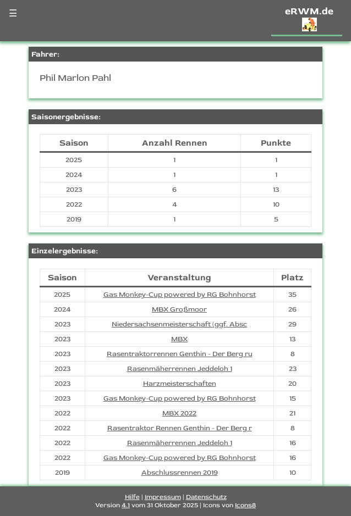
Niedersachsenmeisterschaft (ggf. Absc (179, 324)
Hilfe (132, 497)
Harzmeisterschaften (179, 383)
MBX (179, 339)
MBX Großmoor (179, 309)
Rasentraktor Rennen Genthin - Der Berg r (179, 428)
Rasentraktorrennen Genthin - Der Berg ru (180, 353)
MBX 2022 (179, 413)
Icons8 (245, 505)
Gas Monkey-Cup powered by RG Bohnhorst (179, 294)
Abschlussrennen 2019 (179, 472)
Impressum (163, 497)
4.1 (126, 505)
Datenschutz (206, 497)
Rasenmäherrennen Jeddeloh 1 (179, 368)
